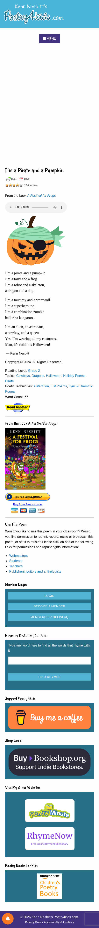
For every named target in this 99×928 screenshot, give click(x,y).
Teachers (16, 566)
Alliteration (41, 386)
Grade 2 (34, 370)
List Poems (59, 386)
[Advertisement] (49, 105)
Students (15, 561)
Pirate (9, 381)
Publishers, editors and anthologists (35, 571)
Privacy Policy (34, 922)
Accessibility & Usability (59, 922)
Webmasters (18, 555)
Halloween (53, 376)
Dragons (38, 376)
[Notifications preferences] (8, 919)
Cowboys (23, 376)
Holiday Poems (74, 376)
